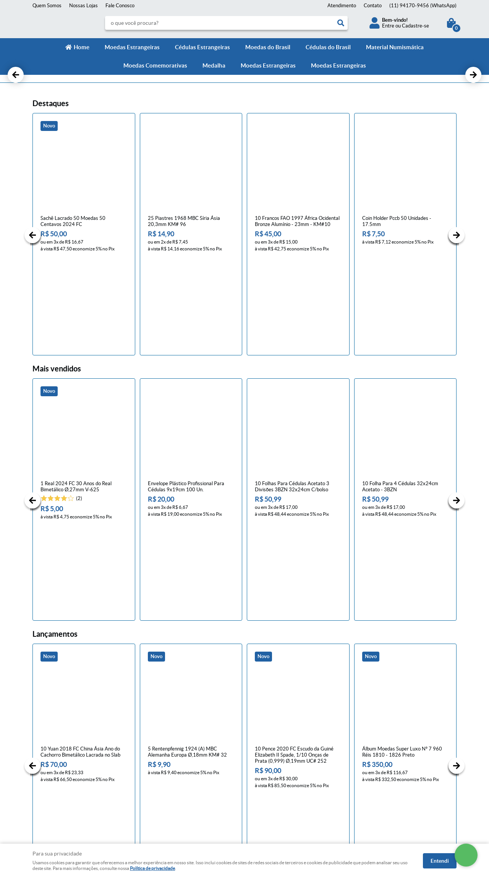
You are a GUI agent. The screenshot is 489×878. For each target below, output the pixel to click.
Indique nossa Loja (52, 786)
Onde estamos (48, 778)
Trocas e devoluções (163, 756)
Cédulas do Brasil (328, 47)
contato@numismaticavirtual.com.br (289, 778)
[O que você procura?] (341, 23)
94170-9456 (423, 5)
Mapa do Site (46, 763)
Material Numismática (395, 47)
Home (81, 47)
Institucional (49, 736)
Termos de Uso (157, 771)
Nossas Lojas (83, 5)
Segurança (152, 778)
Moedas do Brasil (267, 47)
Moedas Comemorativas (155, 65)
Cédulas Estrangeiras (202, 47)
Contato (373, 5)
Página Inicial (46, 748)
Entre (388, 26)
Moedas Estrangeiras (132, 47)
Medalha (213, 65)
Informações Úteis (166, 736)
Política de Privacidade (166, 763)
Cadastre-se (415, 26)
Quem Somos (47, 5)
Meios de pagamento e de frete (175, 748)
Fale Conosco (119, 5)
